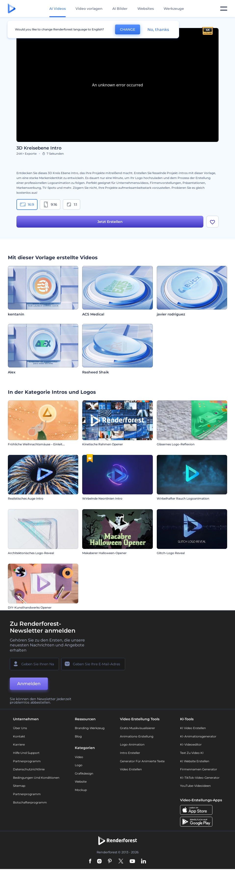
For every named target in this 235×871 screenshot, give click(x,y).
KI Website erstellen (194, 761)
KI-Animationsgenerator (198, 736)
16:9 (27, 204)
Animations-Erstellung (136, 736)
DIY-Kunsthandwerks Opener (30, 607)
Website (81, 781)
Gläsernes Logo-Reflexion (176, 444)
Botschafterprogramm (30, 802)
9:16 (50, 204)
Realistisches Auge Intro (25, 498)
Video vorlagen (89, 8)
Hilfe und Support (26, 753)
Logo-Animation (132, 744)
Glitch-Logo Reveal (171, 553)
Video (79, 757)
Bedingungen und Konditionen (36, 777)
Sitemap (19, 786)
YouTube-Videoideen (195, 786)
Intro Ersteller (130, 753)
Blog (78, 736)
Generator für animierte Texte (142, 761)
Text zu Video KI (192, 753)
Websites (145, 8)
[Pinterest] (109, 861)
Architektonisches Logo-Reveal (31, 553)
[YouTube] (132, 861)
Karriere (19, 744)
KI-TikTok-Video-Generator (200, 777)
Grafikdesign (84, 773)
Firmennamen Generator (198, 769)
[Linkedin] (143, 861)
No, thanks (158, 29)
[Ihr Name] (34, 664)
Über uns (20, 728)
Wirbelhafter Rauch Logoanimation (183, 498)
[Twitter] (121, 861)
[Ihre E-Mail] (93, 664)
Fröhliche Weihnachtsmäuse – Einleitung (38, 444)
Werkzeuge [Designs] (174, 8)
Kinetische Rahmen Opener (102, 444)
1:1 (71, 204)
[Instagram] (99, 861)
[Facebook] (90, 861)
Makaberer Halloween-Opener (104, 553)
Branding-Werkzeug (89, 728)
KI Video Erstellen (193, 728)
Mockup (81, 790)
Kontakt (19, 736)
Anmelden (28, 683)
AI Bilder (120, 8)
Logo (78, 765)
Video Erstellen (131, 769)
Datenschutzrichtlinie (29, 769)
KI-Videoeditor (191, 744)
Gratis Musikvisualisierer (137, 728)
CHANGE (127, 29)
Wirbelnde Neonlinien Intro (102, 498)
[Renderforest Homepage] (11, 8)
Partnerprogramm (27, 761)
